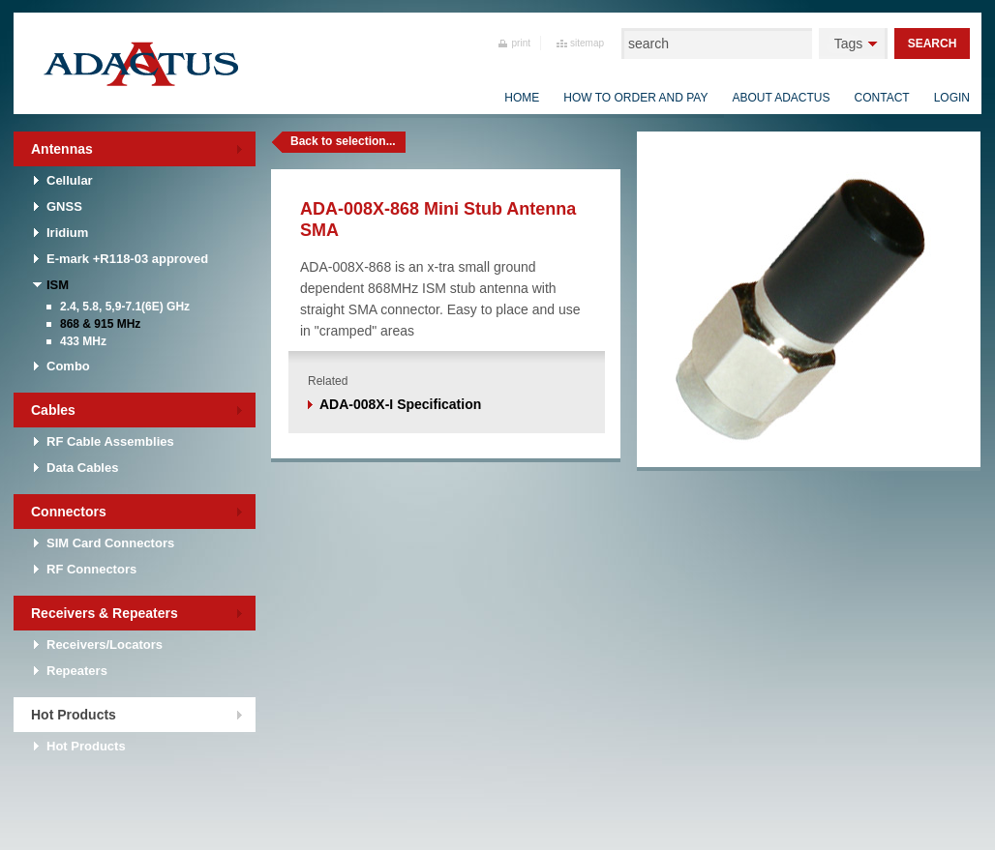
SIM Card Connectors (110, 543)
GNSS (64, 206)
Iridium (67, 232)
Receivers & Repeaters (104, 613)
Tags (848, 43)
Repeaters (76, 670)
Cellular (69, 180)
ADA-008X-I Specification (400, 404)
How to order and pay (635, 97)
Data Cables (82, 467)
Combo (68, 366)
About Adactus (780, 97)
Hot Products (73, 714)
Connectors (68, 511)
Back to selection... (343, 141)
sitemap (587, 43)
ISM (57, 285)
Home (521, 97)
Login (952, 97)
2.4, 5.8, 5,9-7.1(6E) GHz (125, 306)
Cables (53, 410)
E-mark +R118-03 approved (127, 258)
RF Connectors (91, 569)
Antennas (62, 149)
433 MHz (83, 341)
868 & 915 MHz (100, 324)
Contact (882, 97)
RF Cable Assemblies (110, 441)
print (521, 43)
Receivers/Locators (104, 644)
